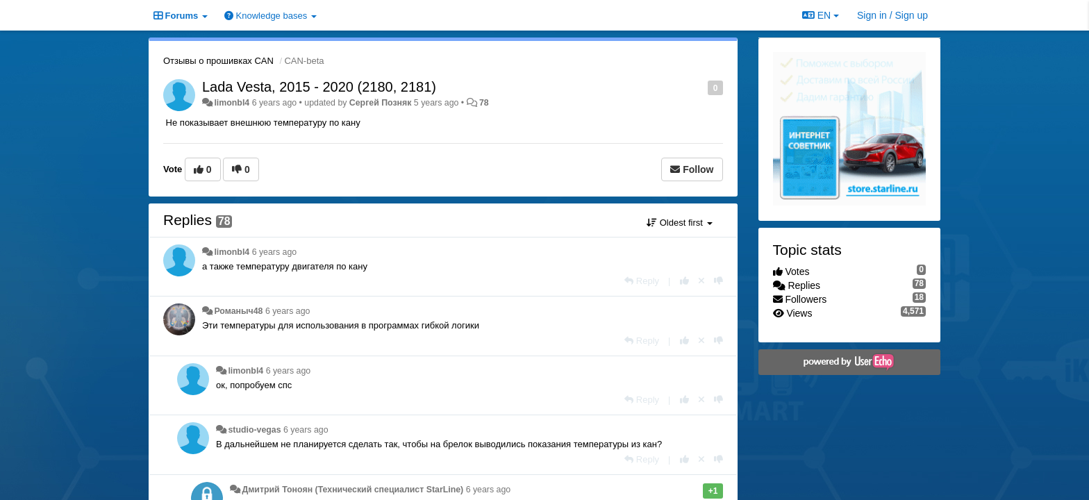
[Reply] (641, 281)
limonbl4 (231, 103)
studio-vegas (254, 430)
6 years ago (274, 252)
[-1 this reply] (718, 281)
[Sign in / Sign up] (892, 15)
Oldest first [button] (679, 222)
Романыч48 (238, 311)
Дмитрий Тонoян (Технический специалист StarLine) (352, 489)
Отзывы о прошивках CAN (218, 61)
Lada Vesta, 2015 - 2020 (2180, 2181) (319, 86)
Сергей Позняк (380, 103)
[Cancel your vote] (701, 281)
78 (484, 103)
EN (820, 15)
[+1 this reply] (684, 281)
